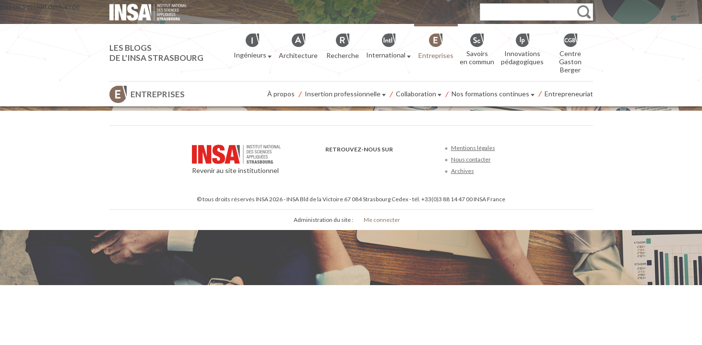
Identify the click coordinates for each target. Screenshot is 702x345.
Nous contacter (471, 159)
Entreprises (158, 94)
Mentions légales (473, 147)
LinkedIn (379, 164)
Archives (462, 170)
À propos (281, 94)
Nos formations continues (493, 94)
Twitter (347, 164)
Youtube (363, 164)
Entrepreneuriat (569, 94)
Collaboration (418, 94)
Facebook (331, 164)
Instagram (395, 164)
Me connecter (382, 219)
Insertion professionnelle (345, 94)
